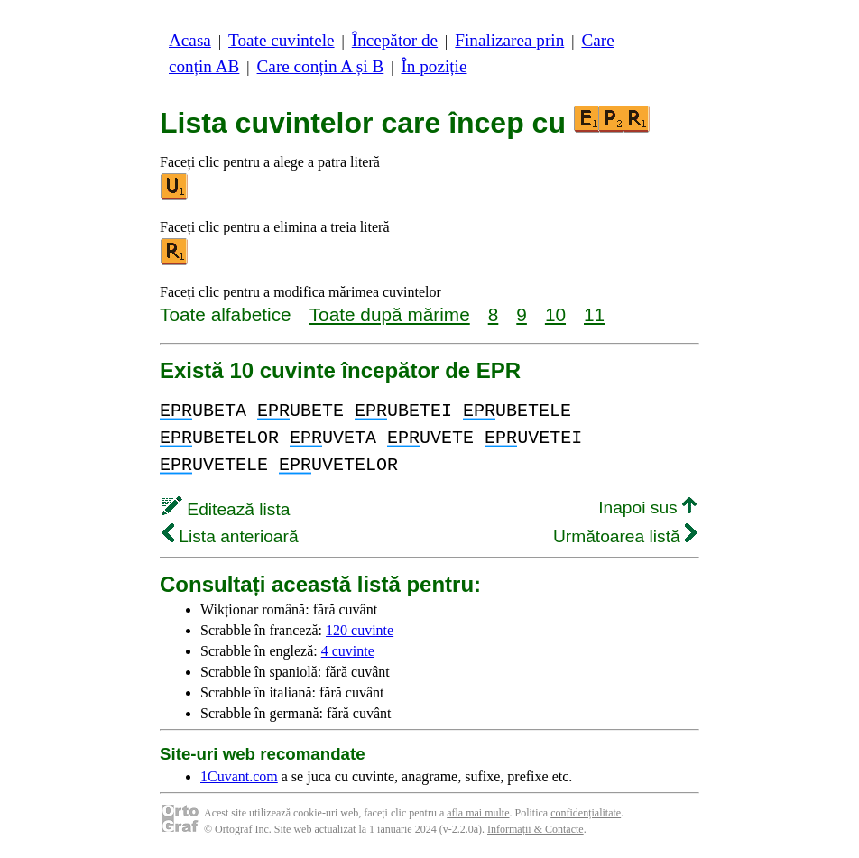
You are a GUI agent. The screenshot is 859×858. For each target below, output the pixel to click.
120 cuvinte (359, 630)
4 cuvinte (347, 651)
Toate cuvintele (281, 40)
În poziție (433, 66)
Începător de (395, 40)
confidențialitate (585, 813)
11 (594, 314)
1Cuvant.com (239, 776)
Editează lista (226, 509)
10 (555, 314)
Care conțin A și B (320, 66)
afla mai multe (478, 813)
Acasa (190, 40)
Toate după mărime (389, 314)
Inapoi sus (647, 507)
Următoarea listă (625, 536)
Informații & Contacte (535, 829)
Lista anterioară (230, 536)
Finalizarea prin (509, 40)
